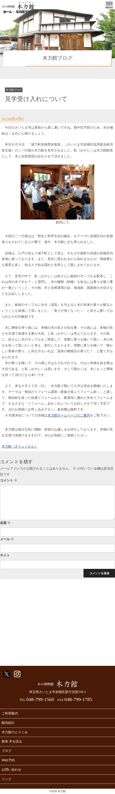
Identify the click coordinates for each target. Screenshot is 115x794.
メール (7, 539)
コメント (8, 480)
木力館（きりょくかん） (20, 446)
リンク (6, 779)
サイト (5, 555)
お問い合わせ (11, 769)
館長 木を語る (12, 741)
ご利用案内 (10, 713)
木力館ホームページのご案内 (68, 415)
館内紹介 (8, 722)
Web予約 (8, 760)
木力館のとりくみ (15, 732)
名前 (5, 523)
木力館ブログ (24, 11)
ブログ (6, 751)
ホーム (7, 11)
